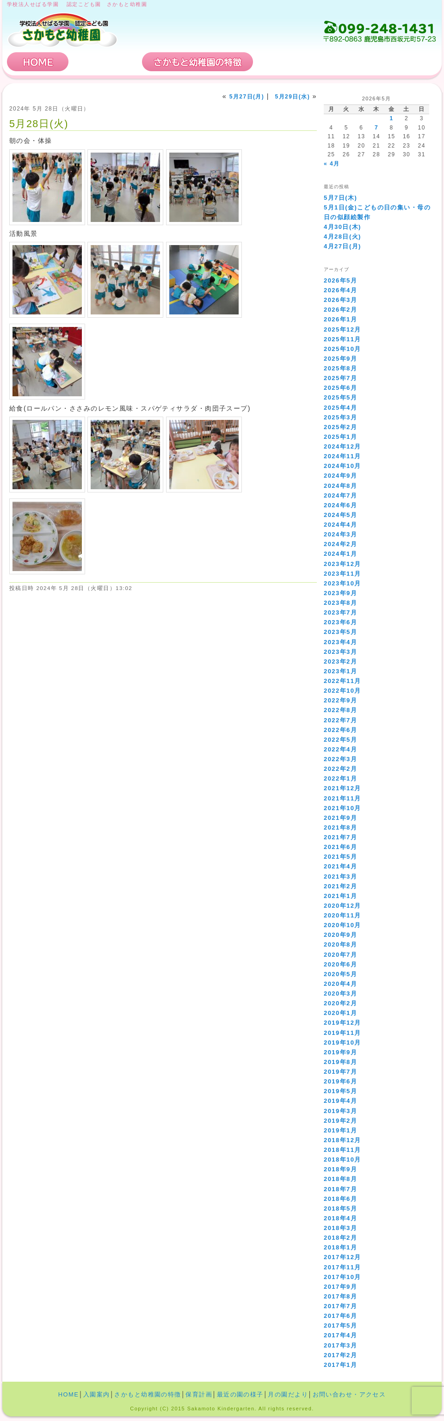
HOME (38, 61)
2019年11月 (342, 1032)
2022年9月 (340, 700)
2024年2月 (340, 544)
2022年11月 (342, 680)
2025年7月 (340, 378)
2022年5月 (340, 739)
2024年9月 (340, 475)
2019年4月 (340, 1100)
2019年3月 (340, 1110)
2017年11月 (342, 1267)
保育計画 (289, 61)
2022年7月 (340, 720)
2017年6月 (340, 1315)
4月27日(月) (342, 246)
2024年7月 (340, 495)
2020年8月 (340, 944)
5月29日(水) (292, 96)
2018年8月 (340, 1178)
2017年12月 (342, 1257)
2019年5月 (340, 1091)
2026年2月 (340, 309)
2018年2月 (340, 1237)
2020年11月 (342, 915)
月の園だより (288, 1394)
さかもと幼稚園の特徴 (197, 61)
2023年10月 (342, 583)
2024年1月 (340, 553)
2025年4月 (340, 407)
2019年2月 (340, 1120)
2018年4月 (340, 1218)
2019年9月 (340, 1052)
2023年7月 (340, 612)
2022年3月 (340, 759)
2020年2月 (340, 1003)
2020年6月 (340, 964)
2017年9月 (340, 1286)
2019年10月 (342, 1042)
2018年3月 (340, 1227)
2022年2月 (340, 768)
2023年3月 (340, 651)
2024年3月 (340, 534)
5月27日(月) (247, 96)
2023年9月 (340, 593)
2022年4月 (340, 749)
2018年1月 (340, 1247)
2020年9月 (340, 934)
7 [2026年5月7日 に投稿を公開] (376, 127)
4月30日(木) (342, 226)
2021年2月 (340, 886)
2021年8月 (340, 827)
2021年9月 (340, 817)
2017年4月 (340, 1335)
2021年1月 (340, 895)
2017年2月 (340, 1355)
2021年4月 (340, 866)
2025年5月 (340, 397)
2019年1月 (340, 1130)
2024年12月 (342, 446)
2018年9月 (340, 1169)
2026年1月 (340, 319)
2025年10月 (342, 348)
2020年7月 (340, 954)
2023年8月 (340, 602)
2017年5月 (340, 1325)
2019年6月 (340, 1081)
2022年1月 (340, 778)
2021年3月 (340, 876)
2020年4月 (340, 983)
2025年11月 (342, 339)
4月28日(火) (342, 236)
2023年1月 (340, 671)
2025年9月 (340, 358)
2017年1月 (340, 1364)
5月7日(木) (340, 197)
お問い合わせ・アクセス (381, 61)
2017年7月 (340, 1306)
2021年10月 (342, 808)
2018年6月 (340, 1198)
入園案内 (105, 61)
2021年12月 (342, 788)
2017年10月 (342, 1276)
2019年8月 (340, 1061)
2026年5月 (340, 280)
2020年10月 (342, 925)
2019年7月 (340, 1071)
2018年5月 (340, 1208)
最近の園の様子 (240, 1394)
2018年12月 (342, 1140)
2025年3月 (340, 417)
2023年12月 (342, 563)
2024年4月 (340, 524)
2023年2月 (340, 661)
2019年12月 (342, 1022)
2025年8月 (340, 368)
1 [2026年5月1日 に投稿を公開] (391, 118)
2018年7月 (340, 1189)
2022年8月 (340, 710)
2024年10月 (342, 465)
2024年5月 (340, 514)
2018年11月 (342, 1149)
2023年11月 (342, 573)
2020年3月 (340, 993)
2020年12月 (342, 905)
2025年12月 (342, 329)
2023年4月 (340, 642)
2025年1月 (340, 436)
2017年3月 (340, 1345)
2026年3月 (340, 299)
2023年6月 (340, 622)
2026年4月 (340, 290)
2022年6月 (340, 729)
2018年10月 (342, 1159)
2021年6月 (340, 846)
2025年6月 (340, 387)
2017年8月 (340, 1296)
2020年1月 (340, 1012)
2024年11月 (342, 456)
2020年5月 (340, 974)
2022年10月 (342, 690)
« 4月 (331, 163)
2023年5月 (340, 631)
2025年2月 (340, 427)
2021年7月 (340, 837)
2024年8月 (340, 485)
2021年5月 (340, 856)
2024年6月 (340, 505)
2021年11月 (342, 798)
